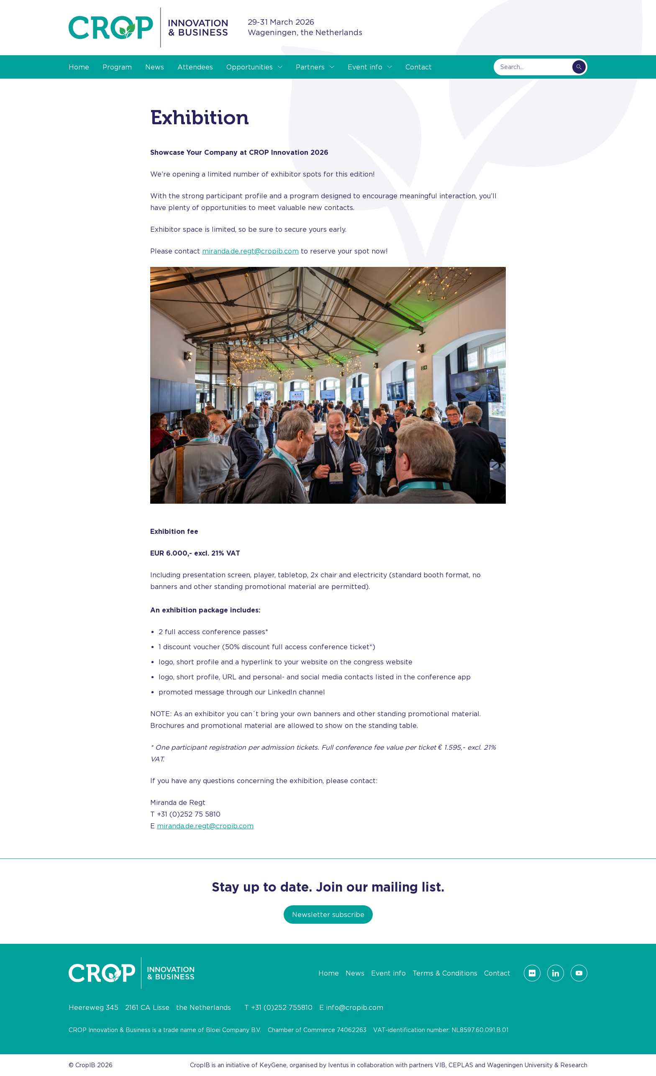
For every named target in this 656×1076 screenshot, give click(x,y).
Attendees (195, 67)
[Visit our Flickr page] (532, 973)
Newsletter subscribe (328, 914)
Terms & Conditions (445, 973)
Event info (365, 67)
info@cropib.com (354, 1007)
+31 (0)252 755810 (282, 1007)
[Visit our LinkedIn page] (555, 973)
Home (79, 67)
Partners (310, 67)
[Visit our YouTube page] (579, 973)
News (154, 67)
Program (117, 67)
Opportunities (249, 67)
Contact (418, 67)
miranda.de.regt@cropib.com (250, 251)
